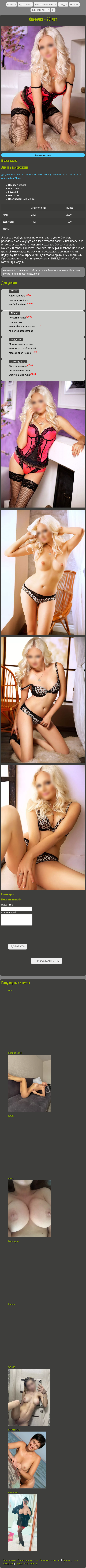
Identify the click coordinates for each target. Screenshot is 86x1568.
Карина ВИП (15, 1053)
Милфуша (13, 1241)
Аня (10, 990)
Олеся (11, 1367)
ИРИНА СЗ (14, 1429)
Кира (11, 1115)
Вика (10, 1178)
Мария (11, 1304)
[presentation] (21, 935)
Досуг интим (9, 1560)
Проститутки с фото (26, 1563)
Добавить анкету (40, 10)
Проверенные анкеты (45, 4)
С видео (63, 4)
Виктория (13, 1492)
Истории (74, 4)
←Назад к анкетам (46, 960)
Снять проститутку (28, 1560)
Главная (11, 4)
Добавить (18, 946)
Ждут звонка (25, 4)
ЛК (53, 10)
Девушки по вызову (50, 1560)
